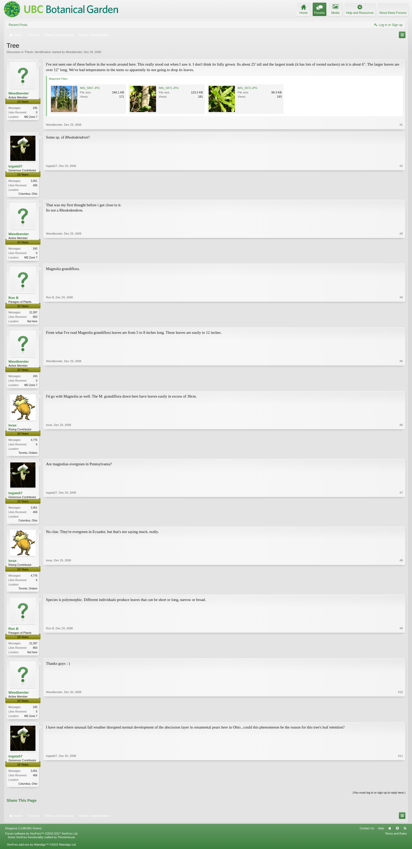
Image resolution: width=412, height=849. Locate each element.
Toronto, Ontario (27, 454)
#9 (401, 655)
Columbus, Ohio (27, 193)
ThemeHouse (66, 842)
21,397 (33, 313)
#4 (401, 321)
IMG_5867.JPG (90, 87)
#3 (401, 257)
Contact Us (367, 833)
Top (397, 833)
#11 (400, 787)
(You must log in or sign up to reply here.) (379, 797)
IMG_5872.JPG (248, 87)
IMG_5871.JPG (169, 87)
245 (35, 108)
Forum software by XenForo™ (41, 838)
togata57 (15, 166)
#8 (401, 590)
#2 (401, 193)
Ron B (13, 299)
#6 (401, 454)
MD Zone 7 (30, 116)
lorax (12, 427)
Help (381, 833)
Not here (32, 322)
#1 (401, 124)
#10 (400, 719)
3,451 (34, 181)
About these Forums (392, 13)
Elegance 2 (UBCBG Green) (23, 833)
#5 (401, 386)
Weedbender (74, 52)
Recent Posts (18, 25)
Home (390, 833)
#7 (401, 522)
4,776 (34, 442)
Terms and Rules (396, 838)
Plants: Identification (38, 52)
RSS (405, 833)
